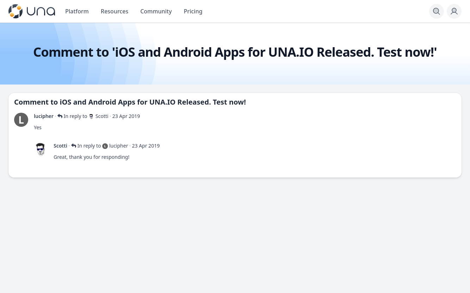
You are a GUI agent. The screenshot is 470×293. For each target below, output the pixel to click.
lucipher (44, 116)
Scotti (60, 145)
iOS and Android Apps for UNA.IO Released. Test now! (153, 102)
